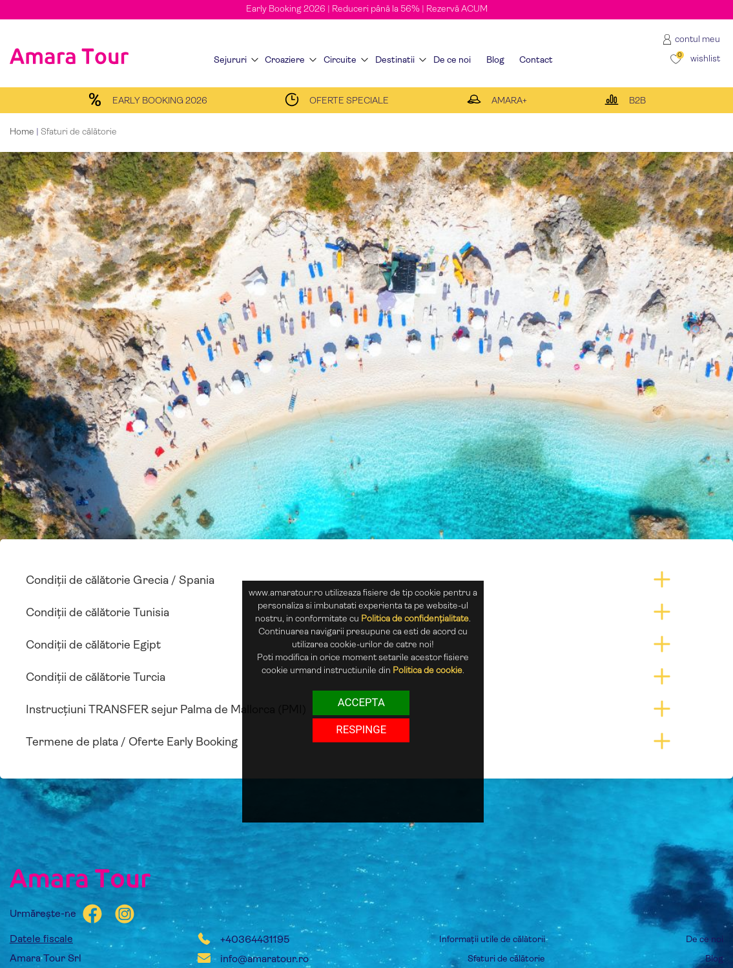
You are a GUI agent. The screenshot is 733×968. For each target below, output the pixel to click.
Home (22, 132)
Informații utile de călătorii (492, 940)
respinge (361, 729)
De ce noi (704, 940)
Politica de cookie (427, 671)
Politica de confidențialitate (415, 619)
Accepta (361, 702)
